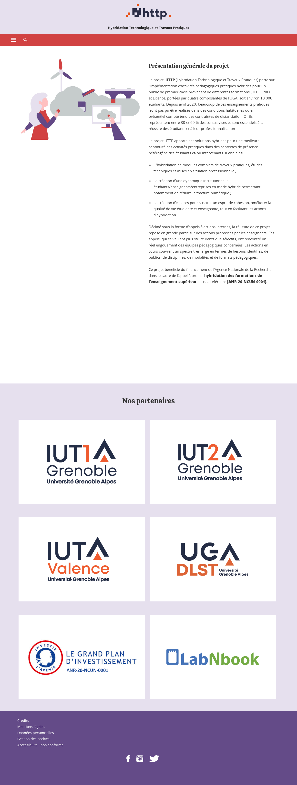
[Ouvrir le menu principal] (14, 40)
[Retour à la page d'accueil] (148, 12)
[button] (25, 40)
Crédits (23, 720)
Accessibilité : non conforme (40, 745)
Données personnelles (35, 732)
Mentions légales (31, 726)
